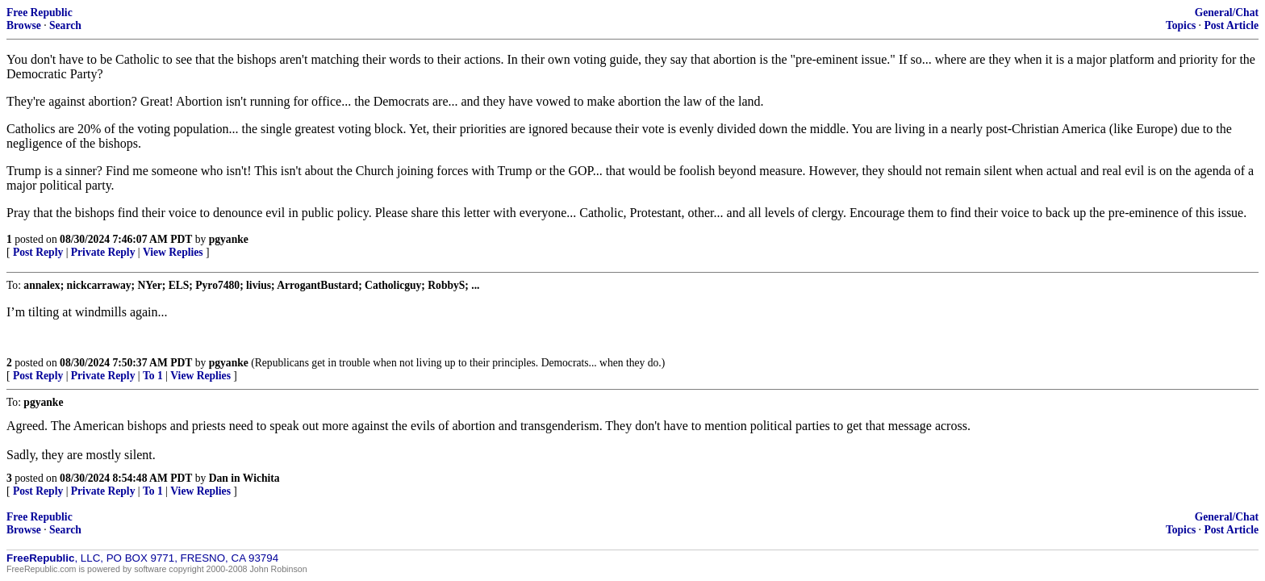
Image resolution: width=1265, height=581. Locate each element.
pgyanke (228, 239)
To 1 (153, 376)
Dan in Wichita (244, 478)
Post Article (1231, 25)
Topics (1181, 25)
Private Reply (103, 252)
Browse (23, 25)
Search (65, 25)
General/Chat (1227, 12)
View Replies (173, 252)
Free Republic (39, 12)
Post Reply (38, 252)
